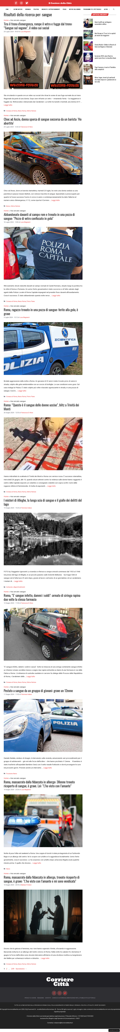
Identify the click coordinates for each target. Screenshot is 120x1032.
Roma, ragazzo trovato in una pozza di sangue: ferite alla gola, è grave (41, 311)
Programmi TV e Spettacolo (92, 9)
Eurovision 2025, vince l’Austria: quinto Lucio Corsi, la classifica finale (105, 57)
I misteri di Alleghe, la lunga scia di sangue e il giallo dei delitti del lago (43, 502)
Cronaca (28, 9)
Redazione (40, 998)
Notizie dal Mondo (75, 9)
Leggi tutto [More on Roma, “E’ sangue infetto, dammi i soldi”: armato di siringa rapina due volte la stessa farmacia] (30, 676)
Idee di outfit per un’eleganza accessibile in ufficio (103, 23)
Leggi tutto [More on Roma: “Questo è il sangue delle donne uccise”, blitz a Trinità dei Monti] (51, 486)
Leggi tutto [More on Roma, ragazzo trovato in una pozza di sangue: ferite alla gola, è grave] (22, 391)
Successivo (21, 969)
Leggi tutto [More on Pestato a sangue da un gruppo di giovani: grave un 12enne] (47, 768)
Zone (9, 9)
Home (6, 20)
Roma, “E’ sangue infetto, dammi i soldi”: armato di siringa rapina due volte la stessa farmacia (42, 597)
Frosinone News (11, 773)
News (8, 869)
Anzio (8, 206)
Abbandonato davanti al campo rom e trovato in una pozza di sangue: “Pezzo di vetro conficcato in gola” (39, 216)
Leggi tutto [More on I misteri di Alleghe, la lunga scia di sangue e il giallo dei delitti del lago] (18, 581)
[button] (114, 9)
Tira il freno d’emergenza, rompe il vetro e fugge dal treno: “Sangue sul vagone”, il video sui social (38, 25)
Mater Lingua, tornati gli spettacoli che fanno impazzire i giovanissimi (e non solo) (105, 79)
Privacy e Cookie (30, 998)
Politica (36, 9)
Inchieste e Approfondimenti (51, 9)
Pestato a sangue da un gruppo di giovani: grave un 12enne (38, 690)
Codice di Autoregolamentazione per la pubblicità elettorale (73, 998)
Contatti (48, 998)
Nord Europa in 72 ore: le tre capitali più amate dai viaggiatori (105, 34)
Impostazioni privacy (114, 1030)
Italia (64, 9)
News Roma (22, 111)
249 (13, 969)
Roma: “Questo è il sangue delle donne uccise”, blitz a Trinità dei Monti (41, 406)
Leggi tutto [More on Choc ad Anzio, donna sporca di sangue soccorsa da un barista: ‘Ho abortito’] (55, 200)
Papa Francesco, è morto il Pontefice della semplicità (105, 68)
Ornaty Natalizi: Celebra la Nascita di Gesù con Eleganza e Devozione (105, 46)
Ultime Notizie (18, 9)
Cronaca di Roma (11, 111)
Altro (107, 9)
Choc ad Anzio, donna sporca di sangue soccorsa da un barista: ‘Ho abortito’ (42, 121)
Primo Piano (31, 301)
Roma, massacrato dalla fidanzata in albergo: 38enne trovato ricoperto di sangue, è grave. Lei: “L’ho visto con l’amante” (39, 783)
